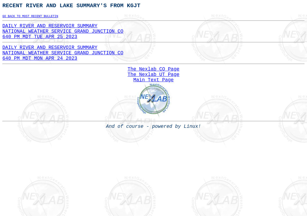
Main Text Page (153, 80)
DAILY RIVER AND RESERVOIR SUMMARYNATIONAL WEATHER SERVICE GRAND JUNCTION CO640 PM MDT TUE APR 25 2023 (62, 31)
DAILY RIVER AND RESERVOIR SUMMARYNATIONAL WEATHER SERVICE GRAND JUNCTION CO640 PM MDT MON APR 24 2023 (62, 53)
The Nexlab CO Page (154, 69)
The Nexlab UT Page (154, 74)
